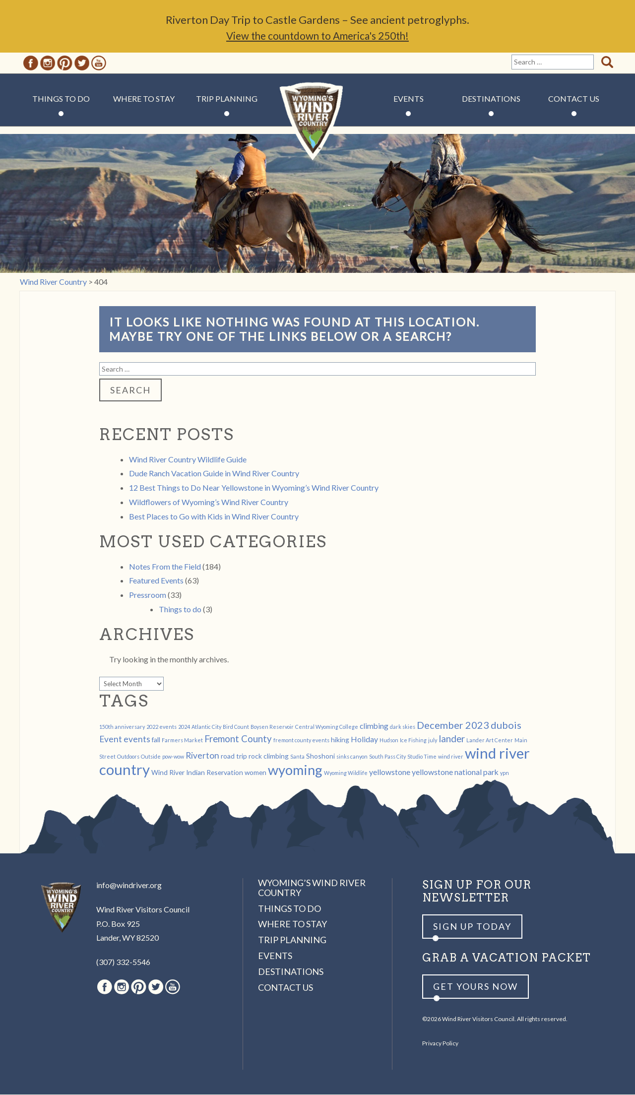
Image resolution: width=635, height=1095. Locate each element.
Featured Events (156, 580)
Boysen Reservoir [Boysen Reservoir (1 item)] (272, 727)
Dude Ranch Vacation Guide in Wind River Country (214, 473)
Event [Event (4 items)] (110, 739)
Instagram (47, 63)
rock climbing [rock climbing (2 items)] (269, 756)
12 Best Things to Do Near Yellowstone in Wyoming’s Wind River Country (254, 488)
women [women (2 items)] (255, 773)
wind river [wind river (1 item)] (450, 757)
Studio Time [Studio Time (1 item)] (422, 757)
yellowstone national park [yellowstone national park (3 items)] (455, 772)
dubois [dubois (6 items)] (506, 725)
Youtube (98, 63)
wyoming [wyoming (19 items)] (295, 770)
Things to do (180, 609)
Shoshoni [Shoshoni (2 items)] (320, 756)
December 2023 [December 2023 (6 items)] (453, 725)
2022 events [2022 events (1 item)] (161, 727)
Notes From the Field (165, 567)
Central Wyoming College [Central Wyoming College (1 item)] (326, 727)
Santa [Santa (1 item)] (297, 757)
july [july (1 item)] (432, 740)
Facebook (30, 63)
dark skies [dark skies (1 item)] (402, 727)
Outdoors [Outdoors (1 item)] (128, 757)
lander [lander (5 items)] (452, 739)
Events (408, 99)
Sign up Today (472, 926)
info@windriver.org (129, 885)
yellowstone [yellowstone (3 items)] (389, 772)
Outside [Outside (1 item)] (151, 757)
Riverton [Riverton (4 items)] (202, 756)
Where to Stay (144, 99)
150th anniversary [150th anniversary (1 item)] (122, 727)
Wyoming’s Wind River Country (312, 888)
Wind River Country (317, 129)
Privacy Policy (440, 1043)
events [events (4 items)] (137, 739)
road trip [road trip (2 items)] (234, 756)
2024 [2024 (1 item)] (184, 727)
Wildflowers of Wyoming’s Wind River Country (208, 502)
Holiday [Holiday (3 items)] (364, 739)
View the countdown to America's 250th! (317, 36)
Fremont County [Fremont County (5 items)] (238, 739)
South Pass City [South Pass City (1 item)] (387, 757)
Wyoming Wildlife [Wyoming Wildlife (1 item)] (346, 773)
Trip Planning (226, 99)
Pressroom (147, 595)
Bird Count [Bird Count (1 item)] (236, 727)
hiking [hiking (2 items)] (340, 740)
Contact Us (573, 99)
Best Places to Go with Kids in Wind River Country (214, 516)
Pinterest (64, 63)
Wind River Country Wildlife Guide (188, 459)
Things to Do (61, 99)
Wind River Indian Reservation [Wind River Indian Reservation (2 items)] (197, 773)
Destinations (491, 99)
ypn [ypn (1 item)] (504, 773)
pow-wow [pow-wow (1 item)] (173, 757)
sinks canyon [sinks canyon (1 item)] (352, 757)
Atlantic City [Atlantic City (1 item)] (206, 727)
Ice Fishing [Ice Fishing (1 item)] (413, 740)
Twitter (81, 63)
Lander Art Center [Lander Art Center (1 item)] (489, 740)
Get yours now (475, 986)
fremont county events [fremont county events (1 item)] (301, 740)
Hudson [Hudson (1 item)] (389, 740)
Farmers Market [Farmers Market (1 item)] (182, 740)
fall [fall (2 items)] (156, 740)
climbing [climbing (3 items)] (374, 726)
